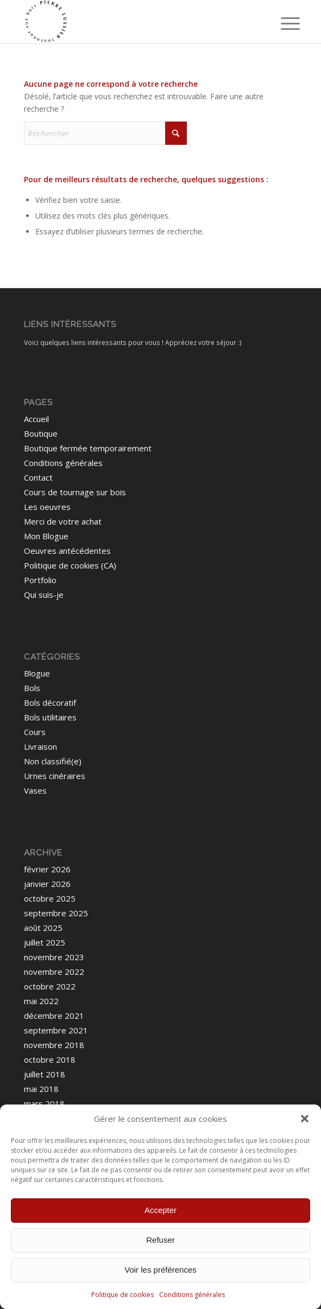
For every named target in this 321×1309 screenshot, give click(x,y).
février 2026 (47, 869)
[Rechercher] (105, 133)
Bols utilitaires (50, 717)
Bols (32, 687)
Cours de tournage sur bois (75, 492)
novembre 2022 (54, 971)
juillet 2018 (44, 1074)
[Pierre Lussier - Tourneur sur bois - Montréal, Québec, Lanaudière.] (133, 21)
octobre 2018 (49, 1059)
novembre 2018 (54, 1044)
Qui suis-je (44, 594)
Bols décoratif (50, 702)
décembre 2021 (54, 1015)
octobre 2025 (49, 898)
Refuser (160, 1239)
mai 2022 (41, 1000)
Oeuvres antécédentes (67, 550)
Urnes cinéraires (54, 775)
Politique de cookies (122, 1294)
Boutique (41, 433)
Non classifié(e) (52, 761)
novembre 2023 (54, 957)
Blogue (37, 673)
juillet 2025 (44, 942)
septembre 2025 (56, 913)
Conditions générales (192, 1294)
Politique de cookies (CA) (70, 565)
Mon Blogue (46, 536)
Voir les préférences (160, 1269)
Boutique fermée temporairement (88, 448)
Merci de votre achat (63, 521)
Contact (38, 477)
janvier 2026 (47, 883)
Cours (35, 731)
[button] (304, 1118)
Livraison (40, 746)
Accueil (36, 418)
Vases (35, 790)
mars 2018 (44, 1103)
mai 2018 (41, 1088)
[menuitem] (282, 22)
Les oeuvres (47, 506)
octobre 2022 (49, 986)
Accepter (160, 1210)
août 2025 (43, 927)
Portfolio (40, 579)
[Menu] (282, 22)
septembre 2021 (56, 1030)
